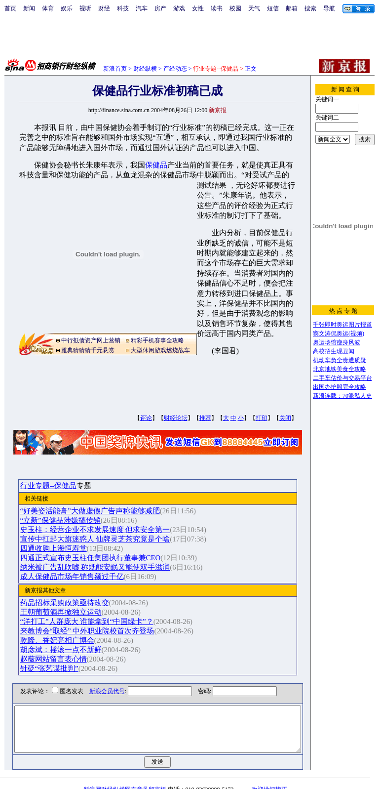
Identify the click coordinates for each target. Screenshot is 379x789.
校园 (235, 8)
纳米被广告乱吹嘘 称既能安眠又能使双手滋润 (105, 567)
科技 (123, 8)
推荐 (205, 418)
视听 (85, 8)
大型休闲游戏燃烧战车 (160, 350)
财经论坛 (176, 418)
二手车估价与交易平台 (342, 377)
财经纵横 (145, 68)
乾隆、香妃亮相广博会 (67, 640)
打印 (261, 418)
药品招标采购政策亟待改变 (74, 603)
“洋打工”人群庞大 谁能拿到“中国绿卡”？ (96, 621)
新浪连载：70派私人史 (342, 395)
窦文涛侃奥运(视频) (338, 333)
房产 (160, 8)
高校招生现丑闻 (333, 351)
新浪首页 (115, 68)
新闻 (29, 8)
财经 (104, 8)
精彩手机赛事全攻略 (157, 340)
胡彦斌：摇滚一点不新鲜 (71, 650)
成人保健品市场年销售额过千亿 (82, 577)
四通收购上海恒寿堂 (63, 548)
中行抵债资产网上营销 (90, 340)
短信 (273, 8)
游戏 (179, 8)
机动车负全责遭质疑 (339, 360)
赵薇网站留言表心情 (63, 659)
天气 (254, 8)
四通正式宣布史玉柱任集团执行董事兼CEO (100, 558)
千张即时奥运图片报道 (342, 324)
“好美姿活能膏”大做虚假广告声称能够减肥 (100, 511)
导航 (329, 8)
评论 (146, 418)
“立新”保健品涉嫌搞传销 (70, 520)
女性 (198, 8)
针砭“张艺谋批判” (59, 668)
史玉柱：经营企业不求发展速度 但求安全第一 (105, 530)
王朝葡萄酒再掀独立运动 (71, 612)
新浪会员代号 (99, 691)
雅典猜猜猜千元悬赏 (87, 350)
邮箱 (292, 8)
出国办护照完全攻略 (339, 386)
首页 (10, 8)
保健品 (156, 165)
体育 (48, 8)
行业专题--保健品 (58, 486)
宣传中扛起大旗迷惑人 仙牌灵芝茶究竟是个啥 (105, 539)
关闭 (285, 418)
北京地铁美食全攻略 (339, 369)
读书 (217, 8)
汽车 (142, 8)
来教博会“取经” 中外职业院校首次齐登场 (97, 631)
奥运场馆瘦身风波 (336, 342)
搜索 (310, 8)
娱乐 (67, 8)
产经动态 (175, 68)
